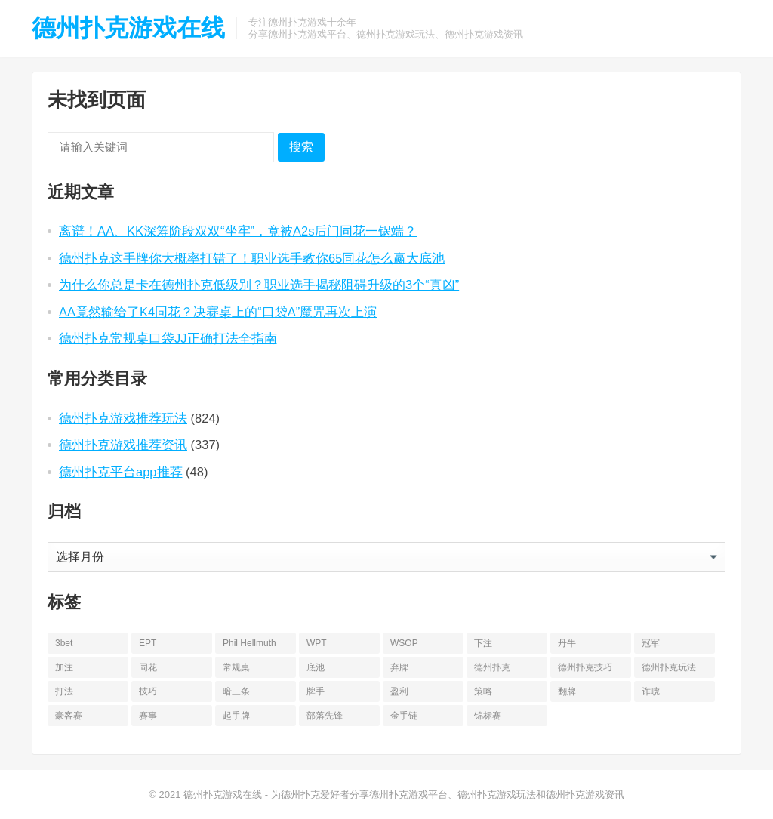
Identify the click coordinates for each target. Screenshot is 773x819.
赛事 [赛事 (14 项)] (148, 715)
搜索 (301, 146)
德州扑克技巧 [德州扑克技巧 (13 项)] (585, 667)
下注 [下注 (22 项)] (483, 643)
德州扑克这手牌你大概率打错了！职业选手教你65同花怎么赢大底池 (252, 258)
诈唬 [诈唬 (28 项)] (651, 691)
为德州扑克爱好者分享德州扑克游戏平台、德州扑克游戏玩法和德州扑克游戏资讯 (447, 794)
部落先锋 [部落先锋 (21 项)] (324, 715)
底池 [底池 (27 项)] (315, 667)
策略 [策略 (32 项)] (483, 691)
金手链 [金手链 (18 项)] (403, 715)
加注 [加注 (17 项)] (64, 667)
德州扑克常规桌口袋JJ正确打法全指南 (168, 338)
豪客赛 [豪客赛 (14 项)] (68, 715)
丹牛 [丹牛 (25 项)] (567, 643)
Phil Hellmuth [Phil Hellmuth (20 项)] (249, 643)
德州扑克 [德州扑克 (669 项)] (492, 667)
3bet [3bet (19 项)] (63, 643)
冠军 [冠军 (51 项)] (651, 643)
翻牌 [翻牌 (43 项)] (567, 691)
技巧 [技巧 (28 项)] (148, 691)
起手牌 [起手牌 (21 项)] (236, 715)
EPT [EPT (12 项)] (147, 643)
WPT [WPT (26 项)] (316, 643)
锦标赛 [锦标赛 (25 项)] (487, 715)
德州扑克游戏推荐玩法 (123, 418)
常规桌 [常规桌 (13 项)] (236, 667)
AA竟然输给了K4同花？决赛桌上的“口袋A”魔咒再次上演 (218, 312)
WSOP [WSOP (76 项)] (404, 643)
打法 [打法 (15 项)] (64, 691)
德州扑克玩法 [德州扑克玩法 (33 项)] (669, 667)
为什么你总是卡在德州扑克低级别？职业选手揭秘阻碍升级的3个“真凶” (259, 284)
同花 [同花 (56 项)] (148, 667)
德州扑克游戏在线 (128, 28)
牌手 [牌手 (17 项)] (315, 691)
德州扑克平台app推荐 (121, 472)
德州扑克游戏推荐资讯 (123, 444)
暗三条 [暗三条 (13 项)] (236, 691)
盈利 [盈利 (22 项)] (399, 691)
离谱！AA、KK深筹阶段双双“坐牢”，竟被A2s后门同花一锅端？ (238, 231)
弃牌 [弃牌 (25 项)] (399, 667)
